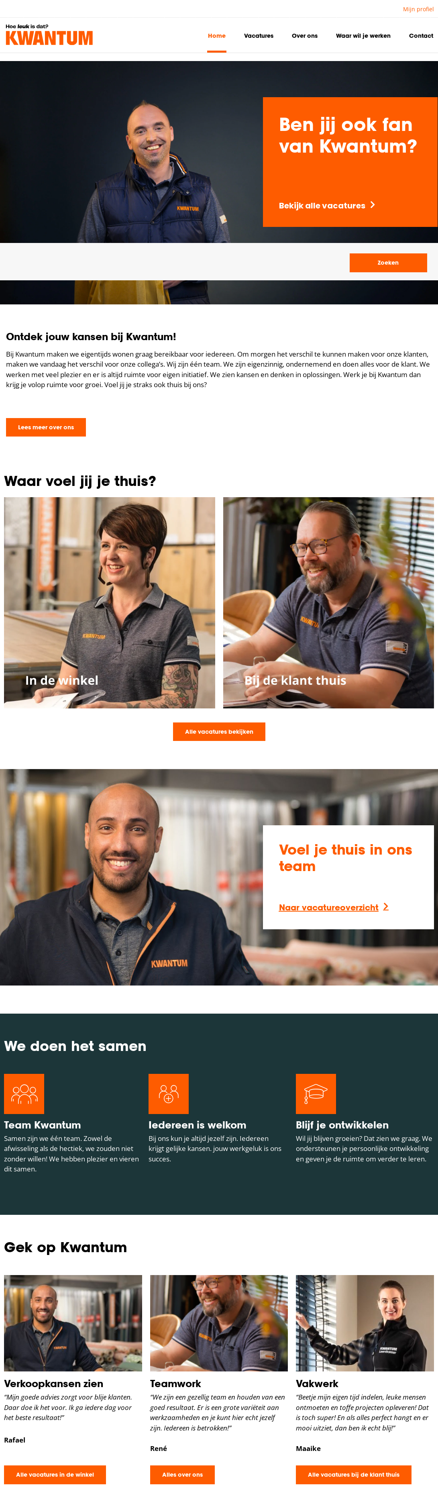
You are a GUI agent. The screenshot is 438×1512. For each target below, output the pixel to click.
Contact (421, 35)
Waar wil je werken (363, 35)
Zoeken (388, 262)
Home (217, 35)
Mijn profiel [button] (418, 9)
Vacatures (258, 35)
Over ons (305, 35)
